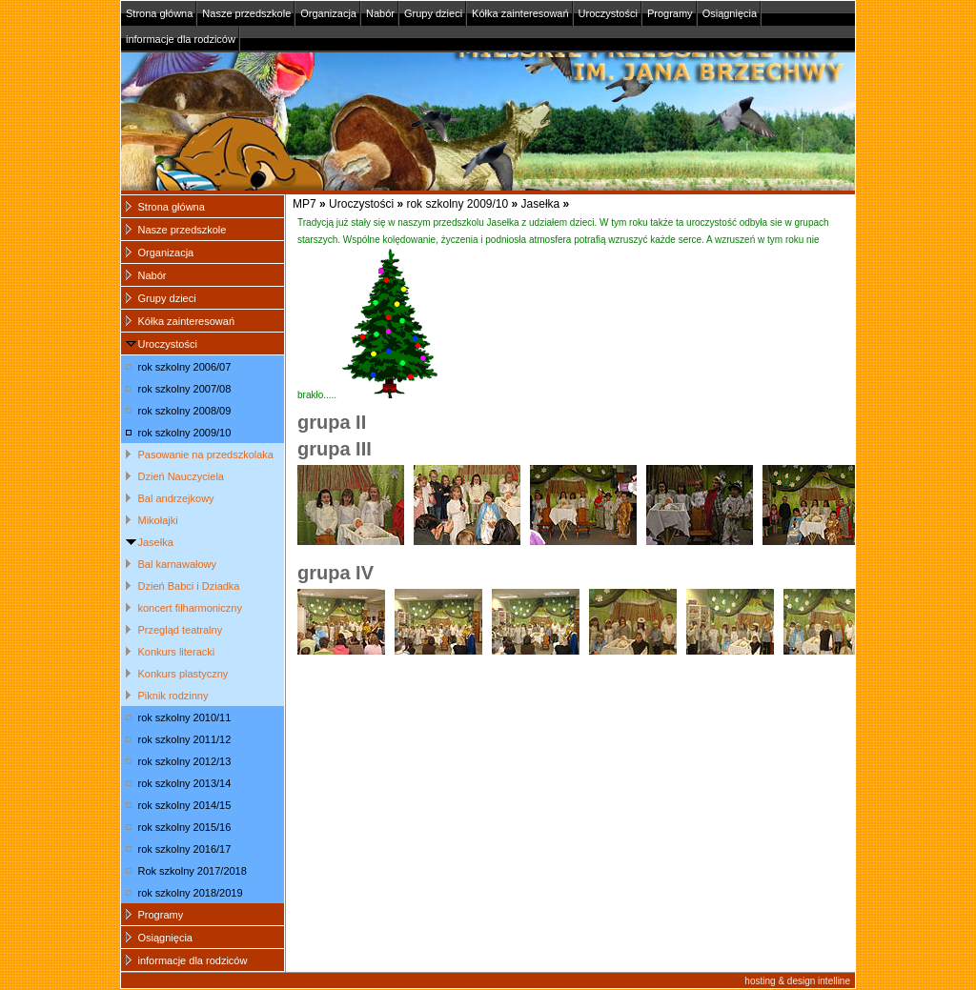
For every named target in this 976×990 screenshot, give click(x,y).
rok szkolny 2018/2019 (190, 893)
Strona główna (159, 13)
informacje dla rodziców (180, 39)
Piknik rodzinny (173, 695)
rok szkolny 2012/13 (185, 761)
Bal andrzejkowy (176, 498)
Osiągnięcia (729, 13)
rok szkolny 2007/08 (185, 388)
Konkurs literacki (176, 651)
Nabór (380, 13)
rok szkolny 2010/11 (185, 717)
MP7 (304, 204)
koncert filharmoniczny (190, 608)
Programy (670, 13)
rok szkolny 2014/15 (185, 805)
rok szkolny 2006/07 (185, 367)
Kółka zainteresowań (520, 13)
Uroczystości (608, 13)
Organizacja (328, 13)
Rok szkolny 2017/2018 (192, 871)
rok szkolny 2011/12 (185, 739)
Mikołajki (158, 520)
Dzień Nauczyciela (181, 476)
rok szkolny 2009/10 (457, 204)
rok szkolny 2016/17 (185, 849)
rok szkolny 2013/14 (185, 783)
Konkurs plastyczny (183, 673)
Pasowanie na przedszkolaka (206, 454)
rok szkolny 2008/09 (185, 410)
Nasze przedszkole (246, 13)
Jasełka (540, 204)
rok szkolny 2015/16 (185, 827)
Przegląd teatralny (180, 630)
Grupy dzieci (433, 13)
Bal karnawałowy (177, 564)
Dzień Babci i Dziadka (189, 586)
